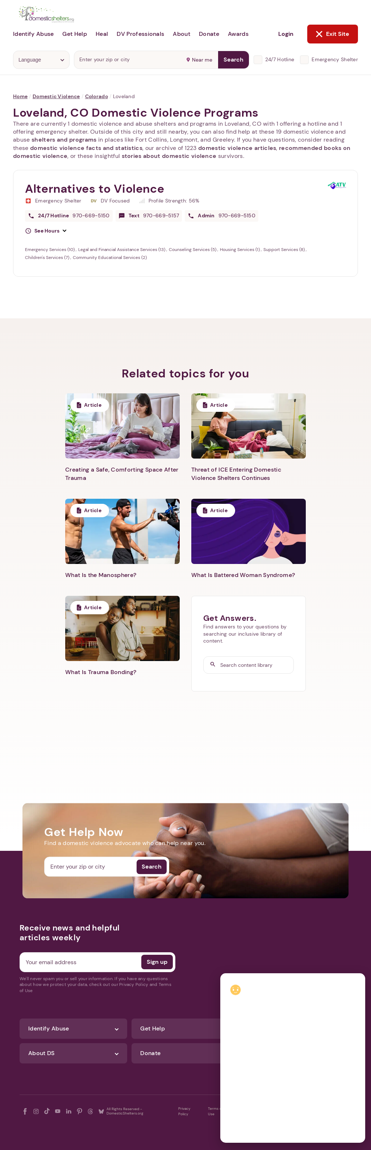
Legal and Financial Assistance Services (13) (122, 249)
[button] (45, 231)
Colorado (96, 96)
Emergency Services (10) (50, 249)
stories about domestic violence (169, 156)
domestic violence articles (237, 148)
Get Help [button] (74, 34)
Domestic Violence (56, 96)
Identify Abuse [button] (33, 34)
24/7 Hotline (279, 59)
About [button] (181, 34)
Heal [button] (102, 34)
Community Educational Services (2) (110, 257)
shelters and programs (64, 139)
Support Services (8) (284, 249)
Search (233, 59)
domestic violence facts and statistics (86, 148)
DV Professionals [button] (140, 34)
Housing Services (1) (240, 249)
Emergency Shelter (335, 59)
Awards (238, 34)
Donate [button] (209, 34)
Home (20, 96)
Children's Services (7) (47, 257)
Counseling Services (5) (193, 249)
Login (285, 34)
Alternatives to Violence (94, 188)
